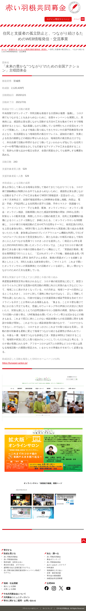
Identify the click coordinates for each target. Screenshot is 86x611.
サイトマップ (47, 608)
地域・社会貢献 (11, 583)
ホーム (4, 49)
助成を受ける (10, 553)
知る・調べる (53, 553)
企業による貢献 (10, 589)
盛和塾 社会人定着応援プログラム (17, 568)
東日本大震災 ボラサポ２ (14, 565)
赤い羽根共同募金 (11, 557)
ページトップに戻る (83, 540)
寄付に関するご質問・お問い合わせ (20, 600)
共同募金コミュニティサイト (17, 597)
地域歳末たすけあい (54, 570)
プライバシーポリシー (30, 608)
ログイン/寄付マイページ (58, 19)
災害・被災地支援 (54, 573)
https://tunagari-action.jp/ (14, 363)
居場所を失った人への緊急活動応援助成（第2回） (28, 49)
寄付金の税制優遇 (54, 576)
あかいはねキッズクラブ (56, 565)
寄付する (8, 550)
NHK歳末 (50, 568)
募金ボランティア (54, 559)
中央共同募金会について (15, 594)
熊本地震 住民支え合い (13, 562)
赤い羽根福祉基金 (11, 559)
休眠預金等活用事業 (54, 578)
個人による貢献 (10, 586)
